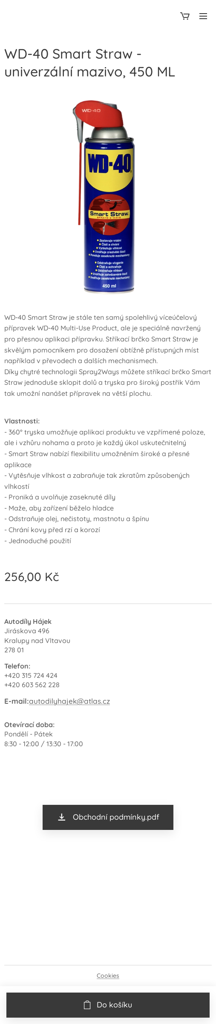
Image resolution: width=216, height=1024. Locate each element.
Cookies (108, 975)
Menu (203, 16)
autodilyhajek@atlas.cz (69, 701)
